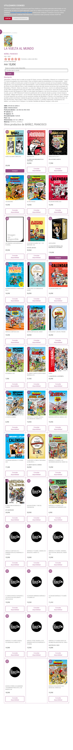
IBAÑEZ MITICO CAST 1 (54, 156)
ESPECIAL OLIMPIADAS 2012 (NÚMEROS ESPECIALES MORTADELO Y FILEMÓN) (14, 552)
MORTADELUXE (30, 156)
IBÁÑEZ (50, 373)
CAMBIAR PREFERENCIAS (20, 18)
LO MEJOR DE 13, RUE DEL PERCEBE (57, 331)
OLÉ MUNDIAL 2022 (10, 373)
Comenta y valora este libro (29, 59)
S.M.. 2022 (7, 56)
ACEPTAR (8, 18)
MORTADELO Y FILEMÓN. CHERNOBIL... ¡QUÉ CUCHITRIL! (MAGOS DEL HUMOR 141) (58, 552)
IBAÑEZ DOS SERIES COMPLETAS (13, 156)
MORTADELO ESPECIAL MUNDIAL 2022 (58, 417)
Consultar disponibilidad (36, 169)
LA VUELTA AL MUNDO (10, 417)
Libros (4, 33)
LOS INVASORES (9, 201)
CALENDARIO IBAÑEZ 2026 (55, 201)
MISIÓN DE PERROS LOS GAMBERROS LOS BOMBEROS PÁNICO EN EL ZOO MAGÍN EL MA (14, 687)
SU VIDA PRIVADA (31, 201)
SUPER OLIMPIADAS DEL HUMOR (34, 331)
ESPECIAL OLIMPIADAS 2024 (12, 331)
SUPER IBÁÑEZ (52, 243)
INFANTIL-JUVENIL (12, 33)
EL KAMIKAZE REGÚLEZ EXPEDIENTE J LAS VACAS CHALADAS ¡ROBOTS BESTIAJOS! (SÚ (14, 597)
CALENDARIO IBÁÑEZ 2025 (55, 288)
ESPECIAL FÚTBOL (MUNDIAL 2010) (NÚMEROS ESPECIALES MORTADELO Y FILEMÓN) (36, 642)
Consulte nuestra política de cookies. (21, 12)
